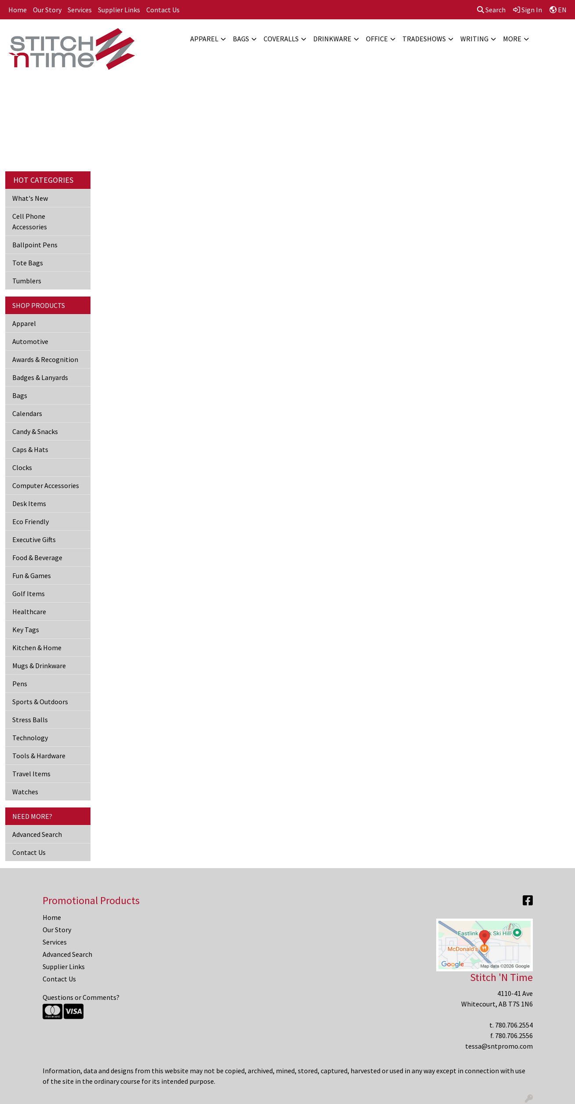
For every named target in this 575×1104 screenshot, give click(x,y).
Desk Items (29, 503)
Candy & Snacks (35, 431)
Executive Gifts (34, 539)
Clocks (22, 467)
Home (17, 9)
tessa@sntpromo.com (499, 1046)
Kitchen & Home (36, 647)
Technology (30, 737)
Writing (474, 38)
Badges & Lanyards (40, 377)
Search (491, 9)
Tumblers (26, 280)
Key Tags (25, 629)
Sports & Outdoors (40, 701)
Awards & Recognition (45, 359)
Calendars (27, 413)
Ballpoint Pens (35, 244)
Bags (241, 38)
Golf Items (28, 593)
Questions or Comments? (81, 997)
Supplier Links (119, 9)
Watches (25, 791)
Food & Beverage (37, 557)
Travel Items (31, 773)
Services (80, 9)
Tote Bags (27, 262)
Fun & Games (31, 575)
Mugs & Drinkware (39, 665)
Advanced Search (37, 834)
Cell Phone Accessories (29, 221)
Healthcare (29, 611)
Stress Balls (30, 719)
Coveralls (281, 38)
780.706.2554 (514, 1025)
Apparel (204, 38)
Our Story (47, 9)
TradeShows (424, 38)
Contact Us (163, 9)
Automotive (30, 341)
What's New (30, 198)
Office (377, 38)
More (512, 38)
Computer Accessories (45, 485)
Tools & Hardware (38, 755)
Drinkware (332, 38)
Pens (19, 683)
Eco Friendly (30, 521)
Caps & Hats (30, 449)
